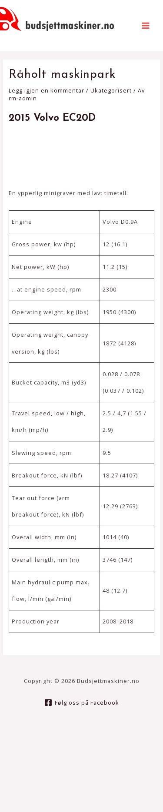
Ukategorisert (111, 90)
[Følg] (81, 702)
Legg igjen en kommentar (46, 90)
